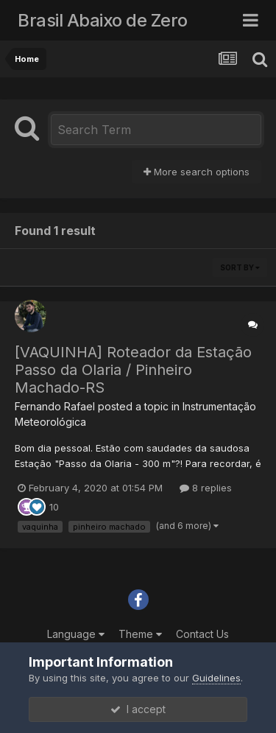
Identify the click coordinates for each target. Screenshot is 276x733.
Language (76, 634)
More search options (197, 172)
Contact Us (202, 634)
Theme (140, 634)
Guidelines (216, 678)
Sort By (240, 267)
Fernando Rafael (55, 406)
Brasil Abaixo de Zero (103, 20)
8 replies (206, 488)
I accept (138, 709)
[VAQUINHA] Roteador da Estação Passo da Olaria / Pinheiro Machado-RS (133, 369)
